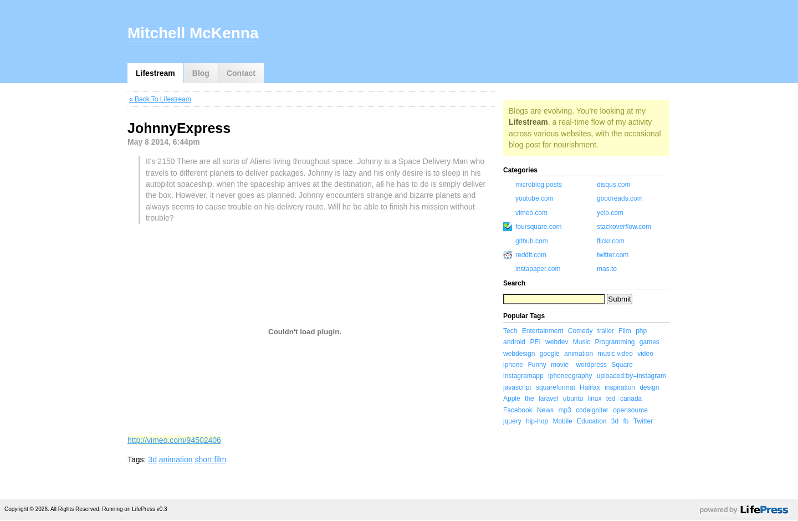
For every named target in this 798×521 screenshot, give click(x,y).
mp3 (564, 410)
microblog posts (538, 184)
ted (611, 398)
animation (176, 459)
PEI (535, 342)
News (545, 410)
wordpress (591, 365)
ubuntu (573, 398)
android (514, 342)
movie (560, 365)
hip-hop (537, 421)
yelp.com (610, 213)
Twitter (643, 421)
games (649, 342)
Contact (241, 73)
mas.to (607, 269)
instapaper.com (537, 269)
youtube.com (534, 198)
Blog (200, 73)
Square (622, 365)
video (645, 353)
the (529, 398)
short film (210, 459)
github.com (531, 241)
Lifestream (155, 73)
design (649, 387)
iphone (513, 365)
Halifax (590, 387)
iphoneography (570, 376)
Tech (510, 331)
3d (152, 459)
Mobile (562, 421)
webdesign (519, 353)
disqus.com (614, 184)
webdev (556, 342)
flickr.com (611, 241)
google (550, 353)
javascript (517, 387)
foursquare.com (538, 227)
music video (614, 353)
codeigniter (592, 410)
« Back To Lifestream (160, 99)
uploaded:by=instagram (631, 376)
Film (624, 331)
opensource (630, 410)
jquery (512, 421)
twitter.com (612, 255)
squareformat (555, 387)
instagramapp (523, 376)
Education (591, 421)
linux (595, 398)
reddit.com (530, 255)
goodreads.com (620, 198)
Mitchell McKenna (192, 33)
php (641, 331)
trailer (605, 331)
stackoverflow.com (624, 227)
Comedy (580, 331)
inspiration (620, 387)
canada (631, 398)
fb (626, 421)
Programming (615, 342)
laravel (548, 398)
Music (581, 342)
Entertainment (543, 331)
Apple (511, 398)
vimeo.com (531, 213)
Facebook (518, 410)
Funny (537, 365)
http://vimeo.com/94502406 (174, 440)
